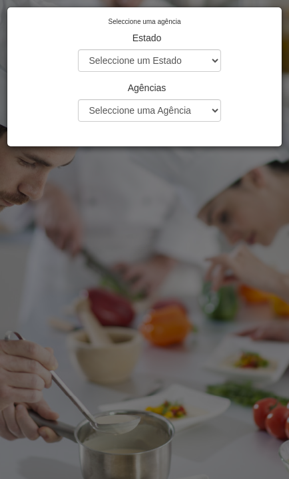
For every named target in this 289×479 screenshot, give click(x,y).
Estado (147, 38)
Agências (147, 87)
